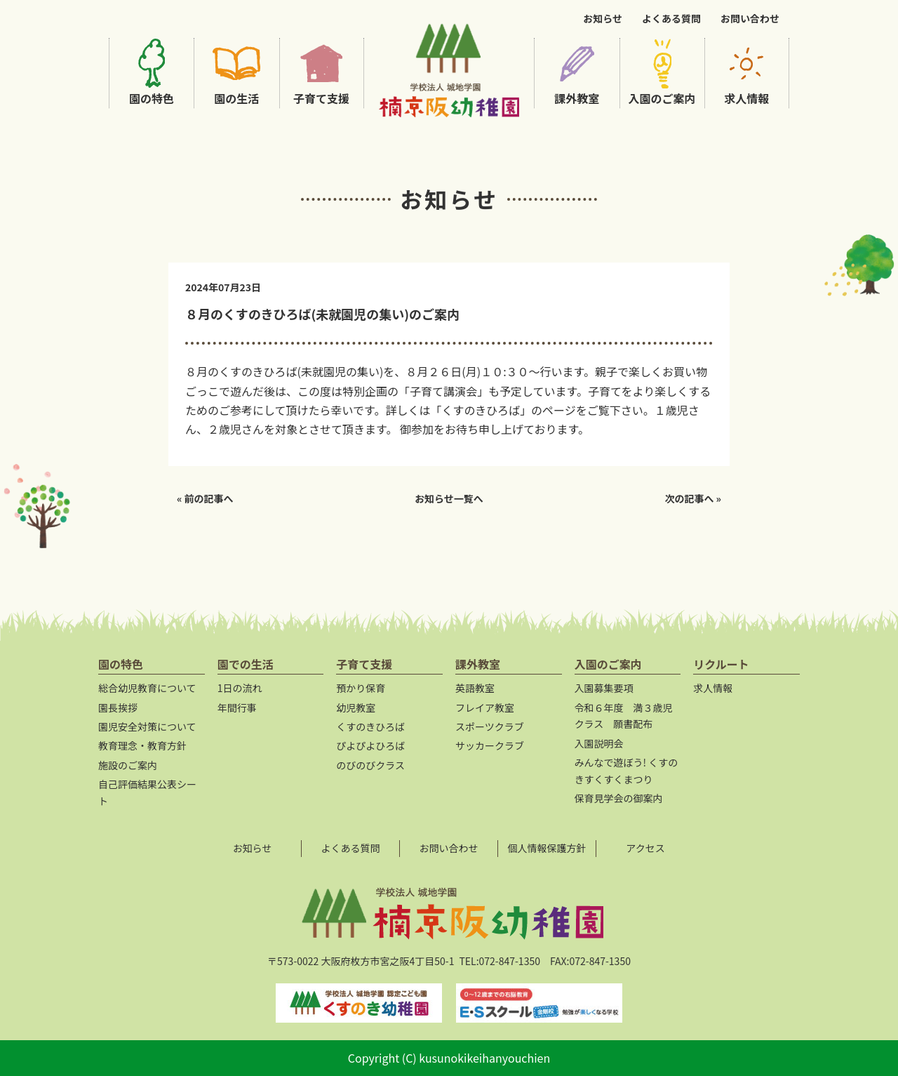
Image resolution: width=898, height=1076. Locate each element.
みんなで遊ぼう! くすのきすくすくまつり (626, 770)
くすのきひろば (370, 726)
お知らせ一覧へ (449, 498)
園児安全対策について (147, 726)
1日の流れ (239, 688)
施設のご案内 (127, 765)
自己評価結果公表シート (147, 792)
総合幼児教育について (147, 688)
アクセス (645, 848)
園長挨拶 (118, 707)
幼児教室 (355, 707)
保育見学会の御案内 (619, 798)
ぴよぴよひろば (370, 745)
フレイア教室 (484, 707)
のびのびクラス (370, 765)
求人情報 (712, 688)
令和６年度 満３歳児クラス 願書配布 (624, 715)
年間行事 (237, 707)
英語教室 (475, 688)
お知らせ (602, 18)
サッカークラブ (489, 745)
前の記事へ (209, 498)
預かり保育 (360, 688)
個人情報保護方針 (547, 848)
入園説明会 (599, 743)
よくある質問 (671, 18)
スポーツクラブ (489, 726)
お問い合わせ (750, 18)
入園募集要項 (604, 688)
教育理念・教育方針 (142, 745)
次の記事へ (688, 498)
